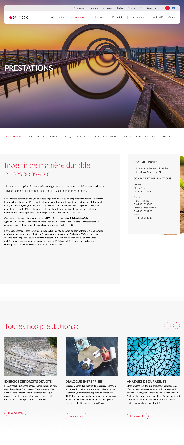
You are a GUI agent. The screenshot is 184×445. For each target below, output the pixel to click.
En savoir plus (15, 412)
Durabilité (117, 17)
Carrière (131, 8)
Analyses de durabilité (104, 136)
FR (141, 8)
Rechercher (167, 8)
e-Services (85, 238)
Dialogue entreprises (75, 136)
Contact (120, 8)
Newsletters (79, 8)
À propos (99, 17)
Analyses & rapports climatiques (139, 136)
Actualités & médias (164, 17)
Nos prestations (13, 136)
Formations (93, 8)
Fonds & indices (57, 17)
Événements (107, 8)
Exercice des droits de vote (43, 136)
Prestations (80, 17)
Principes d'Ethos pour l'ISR (149, 172)
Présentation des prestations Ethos (152, 168)
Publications (138, 17)
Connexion (151, 8)
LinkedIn (173, 8)
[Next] (176, 325)
